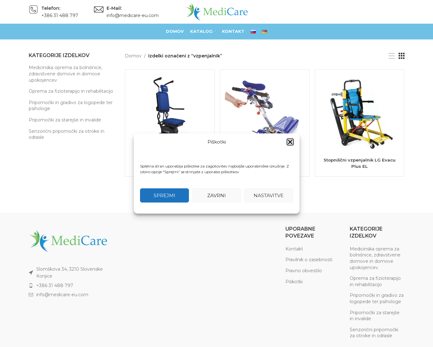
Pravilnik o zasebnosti (308, 259)
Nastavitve (269, 195)
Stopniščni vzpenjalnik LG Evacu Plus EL (360, 162)
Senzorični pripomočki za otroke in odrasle (66, 134)
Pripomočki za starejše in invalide (65, 120)
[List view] (392, 56)
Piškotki (294, 282)
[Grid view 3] (402, 56)
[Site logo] (216, 11)
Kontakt (294, 249)
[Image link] (68, 240)
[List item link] (72, 285)
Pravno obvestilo (303, 270)
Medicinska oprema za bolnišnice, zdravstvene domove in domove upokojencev (65, 74)
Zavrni (216, 195)
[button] (290, 142)
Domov (133, 56)
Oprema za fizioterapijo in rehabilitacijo (71, 91)
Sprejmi (164, 195)
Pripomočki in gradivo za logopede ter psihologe (71, 106)
